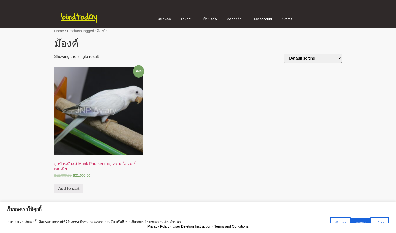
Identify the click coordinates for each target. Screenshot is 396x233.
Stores (287, 19)
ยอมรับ (377, 223)
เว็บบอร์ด (210, 19)
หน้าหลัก (164, 19)
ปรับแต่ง (321, 223)
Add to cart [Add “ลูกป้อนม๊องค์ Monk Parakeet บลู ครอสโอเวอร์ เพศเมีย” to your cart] (68, 188)
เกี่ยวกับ (187, 19)
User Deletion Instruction (191, 226)
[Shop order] (313, 58)
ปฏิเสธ (350, 223)
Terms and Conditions (231, 226)
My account (263, 19)
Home (59, 31)
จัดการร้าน (235, 19)
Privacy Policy (158, 226)
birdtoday (79, 16)
